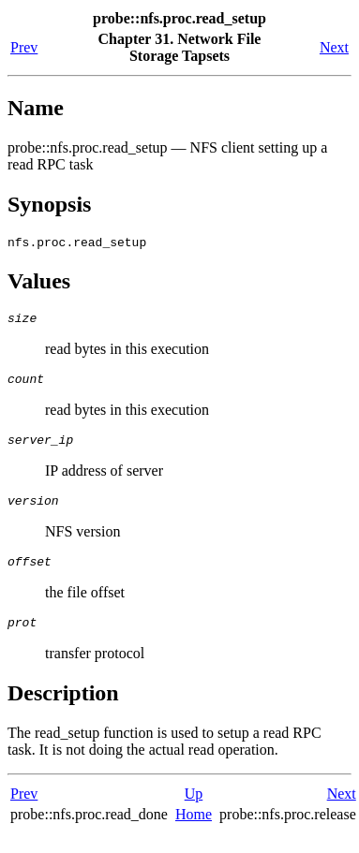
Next (334, 47)
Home (193, 834)
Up (194, 813)
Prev (23, 47)
